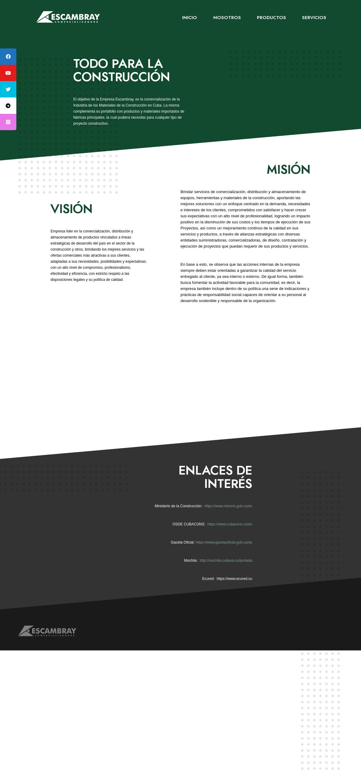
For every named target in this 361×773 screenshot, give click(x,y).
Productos (271, 17)
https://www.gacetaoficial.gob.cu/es (224, 542)
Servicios (314, 17)
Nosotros (227, 17)
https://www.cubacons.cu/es (229, 524)
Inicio (189, 17)
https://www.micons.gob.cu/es (228, 506)
